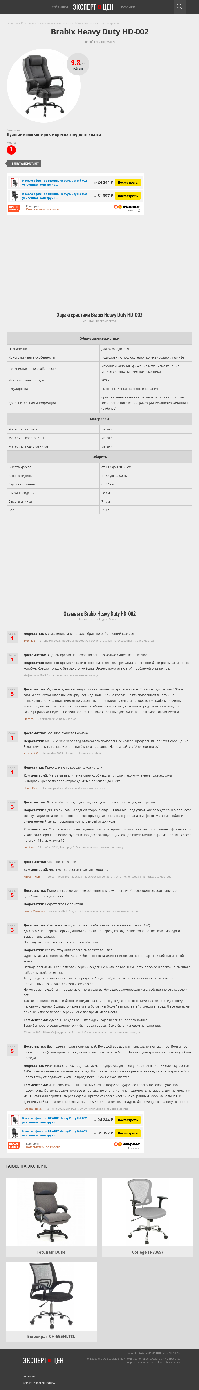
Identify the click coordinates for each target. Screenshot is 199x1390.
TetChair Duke (51, 1252)
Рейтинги (60, 7)
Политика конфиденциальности (144, 1358)
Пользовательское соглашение (104, 1358)
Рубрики (128, 7)
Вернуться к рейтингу (23, 163)
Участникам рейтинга (39, 1383)
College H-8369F (148, 1252)
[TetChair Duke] (51, 1212)
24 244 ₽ (103, 182)
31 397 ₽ (103, 195)
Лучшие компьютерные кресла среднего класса (54, 134)
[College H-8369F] (148, 1212)
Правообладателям (168, 1362)
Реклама (29, 1376)
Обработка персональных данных (153, 1360)
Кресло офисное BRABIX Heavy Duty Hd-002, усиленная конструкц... (55, 182)
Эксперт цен (93, 7)
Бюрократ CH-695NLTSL (51, 1336)
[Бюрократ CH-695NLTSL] (51, 1296)
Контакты (174, 1352)
